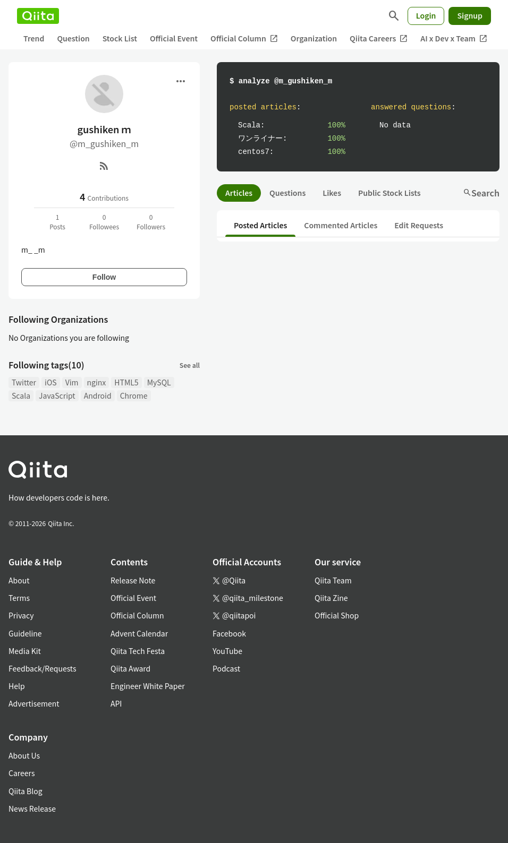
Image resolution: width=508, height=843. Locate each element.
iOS (51, 382)
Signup (469, 15)
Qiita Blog (26, 791)
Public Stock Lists (389, 192)
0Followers (151, 221)
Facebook (229, 633)
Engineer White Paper (148, 686)
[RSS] (104, 165)
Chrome (134, 395)
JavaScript (57, 395)
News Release (32, 808)
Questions (287, 192)
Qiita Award (130, 668)
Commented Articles (340, 225)
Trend (33, 38)
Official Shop (337, 615)
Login (426, 15)
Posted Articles (260, 225)
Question (73, 38)
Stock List (120, 38)
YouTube (227, 651)
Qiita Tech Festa (138, 651)
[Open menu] (180, 81)
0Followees (104, 221)
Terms (19, 597)
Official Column (244, 38)
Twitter (24, 382)
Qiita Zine (331, 597)
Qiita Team (333, 580)
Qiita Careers (379, 38)
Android (98, 395)
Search (481, 192)
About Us (24, 755)
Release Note (133, 580)
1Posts (57, 221)
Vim (72, 382)
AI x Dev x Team (453, 38)
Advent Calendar (139, 633)
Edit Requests (418, 225)
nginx (96, 382)
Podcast (226, 668)
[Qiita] (38, 16)
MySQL (159, 382)
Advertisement (34, 703)
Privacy (21, 615)
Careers (22, 773)
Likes (332, 192)
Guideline (25, 633)
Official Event (174, 38)
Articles (238, 192)
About (19, 580)
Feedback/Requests (43, 668)
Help (17, 686)
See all (190, 364)
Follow (104, 277)
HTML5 (126, 382)
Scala (21, 395)
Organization (314, 38)
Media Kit (25, 651)
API (116, 703)
